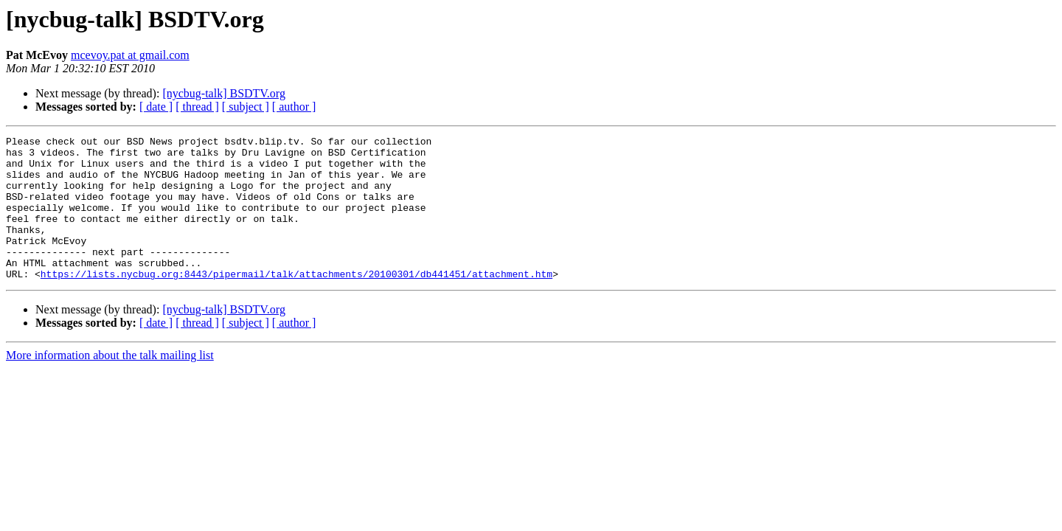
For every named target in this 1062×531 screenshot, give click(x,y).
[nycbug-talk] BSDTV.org (223, 93)
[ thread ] (197, 106)
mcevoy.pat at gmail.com (130, 55)
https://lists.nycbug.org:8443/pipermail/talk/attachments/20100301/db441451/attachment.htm (296, 302)
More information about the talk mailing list (110, 384)
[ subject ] (245, 106)
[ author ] (294, 106)
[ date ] (156, 106)
